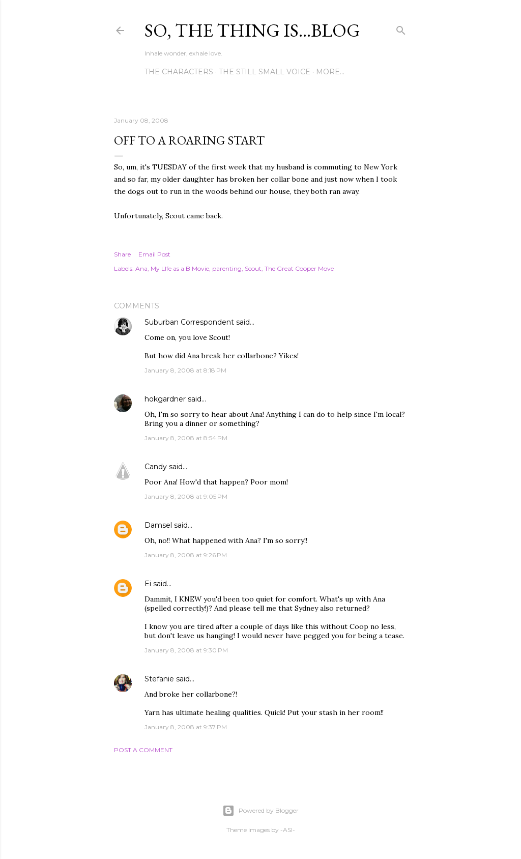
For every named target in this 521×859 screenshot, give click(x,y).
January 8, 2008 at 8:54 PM (185, 438)
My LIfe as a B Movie (180, 268)
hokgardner (165, 399)
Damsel (158, 525)
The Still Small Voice (264, 71)
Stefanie (159, 678)
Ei (147, 583)
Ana (141, 268)
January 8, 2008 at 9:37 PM (185, 727)
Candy (155, 466)
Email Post (154, 254)
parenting (227, 268)
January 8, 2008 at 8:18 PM (185, 370)
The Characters (178, 71)
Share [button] (122, 254)
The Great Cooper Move (299, 268)
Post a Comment (143, 750)
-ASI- (287, 830)
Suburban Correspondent (189, 322)
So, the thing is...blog (252, 30)
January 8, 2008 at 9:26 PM (185, 555)
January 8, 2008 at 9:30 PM (186, 650)
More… (330, 71)
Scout (253, 268)
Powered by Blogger (260, 811)
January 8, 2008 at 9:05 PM (185, 496)
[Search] (401, 28)
